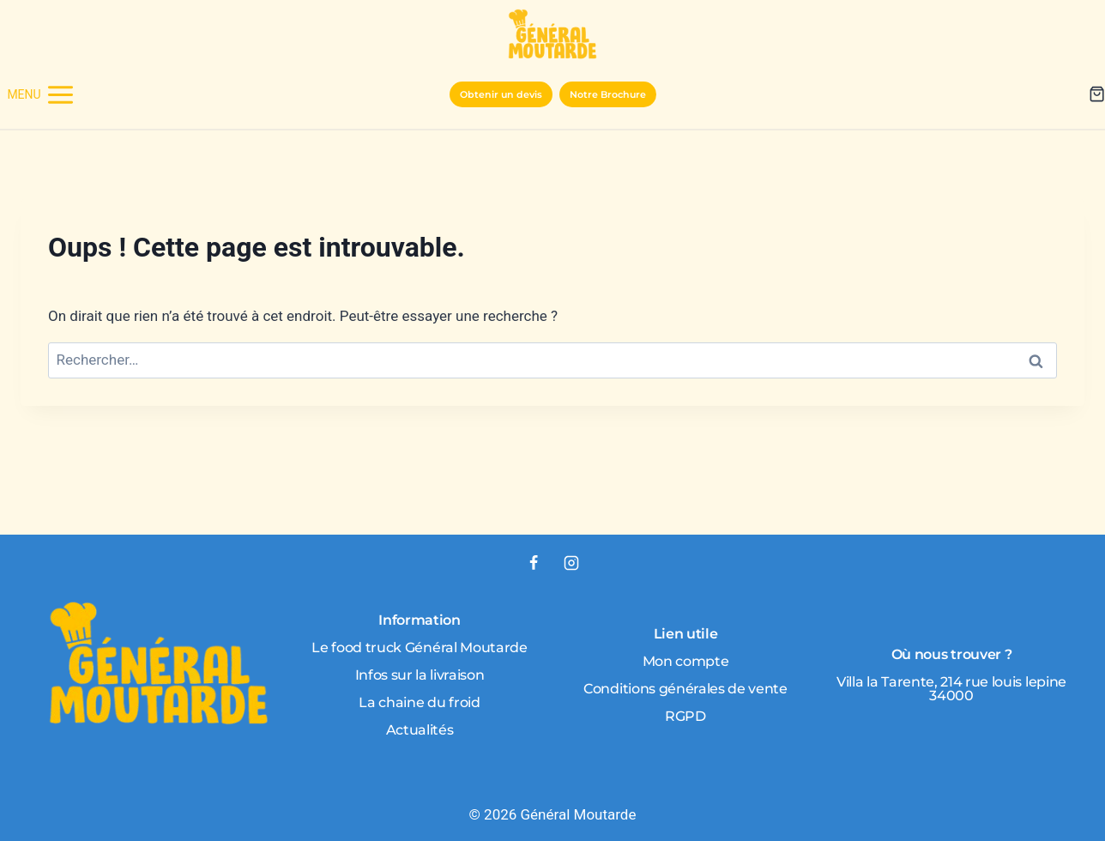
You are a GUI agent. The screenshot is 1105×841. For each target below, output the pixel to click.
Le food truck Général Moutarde (419, 647)
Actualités (420, 730)
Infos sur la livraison (420, 675)
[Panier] (1097, 94)
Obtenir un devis (501, 94)
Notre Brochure (608, 94)
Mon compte (686, 661)
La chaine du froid (419, 702)
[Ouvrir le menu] (41, 94)
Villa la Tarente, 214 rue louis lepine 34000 (951, 689)
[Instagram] (571, 563)
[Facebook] (533, 563)
